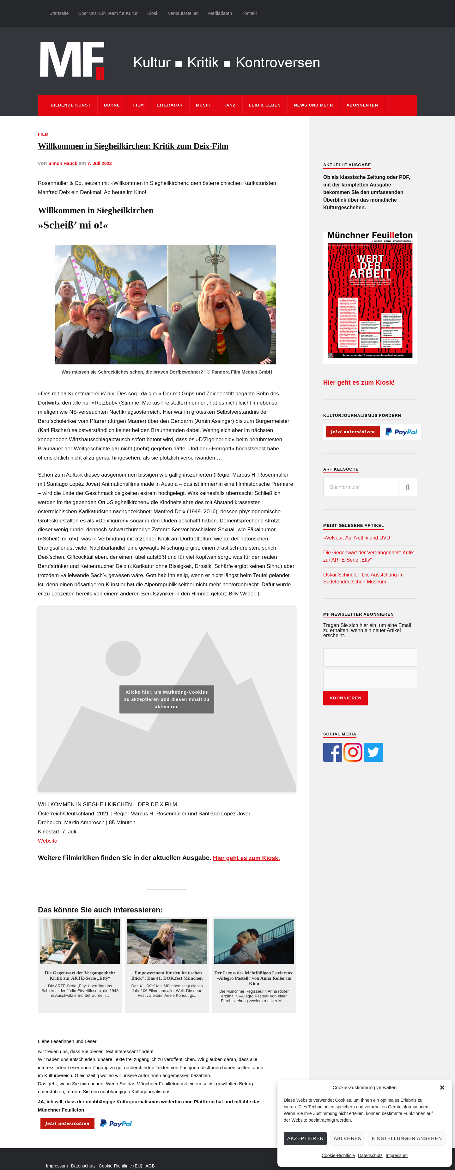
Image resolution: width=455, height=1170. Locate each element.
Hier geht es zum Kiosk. (249, 883)
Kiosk (152, 13)
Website (47, 866)
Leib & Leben (265, 105)
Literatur (170, 105)
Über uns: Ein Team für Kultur (108, 13)
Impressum (397, 1155)
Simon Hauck (64, 188)
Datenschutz (370, 1155)
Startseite (59, 13)
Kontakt (249, 13)
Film (138, 105)
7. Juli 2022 (103, 188)
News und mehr (313, 105)
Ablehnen (348, 1138)
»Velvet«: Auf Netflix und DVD (356, 537)
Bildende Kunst (71, 105)
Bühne (112, 105)
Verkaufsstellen (183, 13)
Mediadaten (220, 13)
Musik (203, 105)
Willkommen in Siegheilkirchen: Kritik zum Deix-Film (161, 158)
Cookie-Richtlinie (338, 1155)
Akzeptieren (305, 1138)
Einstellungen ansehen (407, 1138)
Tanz (229, 105)
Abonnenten (362, 105)
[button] (442, 1087)
